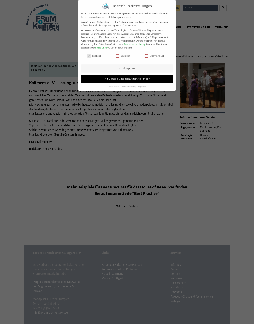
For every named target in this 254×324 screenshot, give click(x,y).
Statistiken (123, 53)
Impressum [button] (142, 84)
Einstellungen (101, 45)
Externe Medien (154, 53)
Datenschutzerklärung (134, 41)
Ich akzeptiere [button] (127, 65)
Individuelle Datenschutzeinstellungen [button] (127, 76)
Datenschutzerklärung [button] (129, 84)
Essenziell (94, 53)
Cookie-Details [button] (113, 84)
